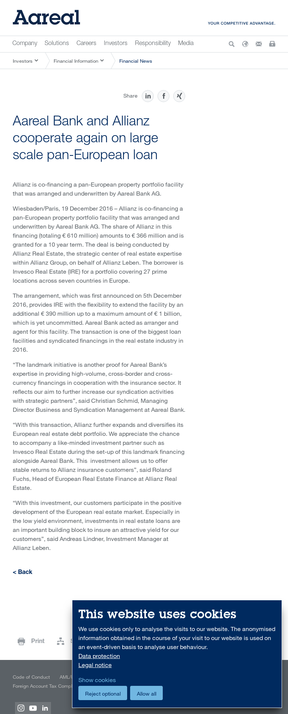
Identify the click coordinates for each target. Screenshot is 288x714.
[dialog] (177, 654)
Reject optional (103, 693)
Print (38, 642)
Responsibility (153, 44)
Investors (116, 44)
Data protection (99, 656)
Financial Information (76, 61)
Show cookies (97, 680)
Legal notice (95, 665)
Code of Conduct (31, 677)
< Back (22, 573)
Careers (86, 44)
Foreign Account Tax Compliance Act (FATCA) (61, 686)
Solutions (57, 44)
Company (24, 44)
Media (186, 44)
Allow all (146, 693)
